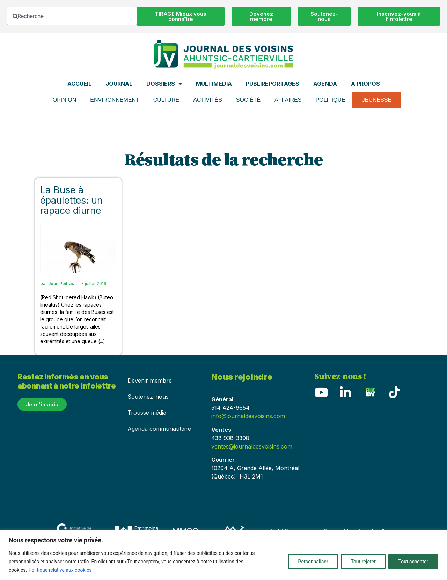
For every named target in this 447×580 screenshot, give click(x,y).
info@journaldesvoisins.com (248, 416)
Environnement (114, 100)
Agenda (325, 83)
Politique (330, 100)
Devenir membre (149, 380)
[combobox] (72, 16)
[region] (223, 555)
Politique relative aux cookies (60, 570)
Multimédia (214, 83)
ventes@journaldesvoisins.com (251, 446)
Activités (207, 100)
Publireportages (272, 83)
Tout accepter (413, 561)
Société (248, 100)
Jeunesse (376, 100)
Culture (166, 100)
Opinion (64, 100)
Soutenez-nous (148, 396)
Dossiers (164, 83)
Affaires (287, 100)
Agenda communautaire (159, 428)
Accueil (79, 83)
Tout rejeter (362, 561)
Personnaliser (312, 561)
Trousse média (146, 412)
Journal (118, 83)
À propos (365, 83)
